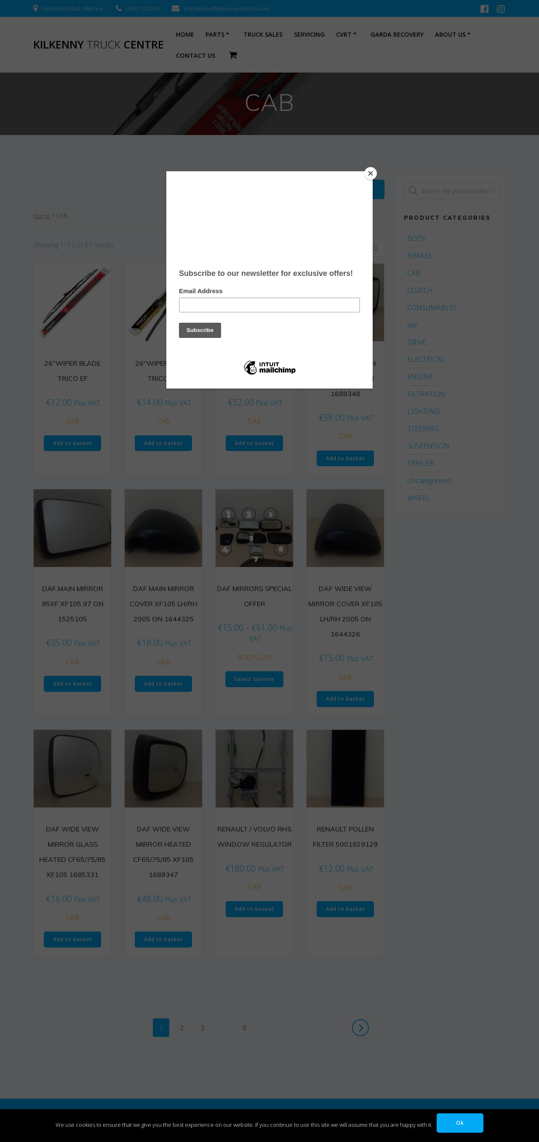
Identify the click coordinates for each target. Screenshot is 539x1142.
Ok (460, 1122)
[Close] (370, 173)
